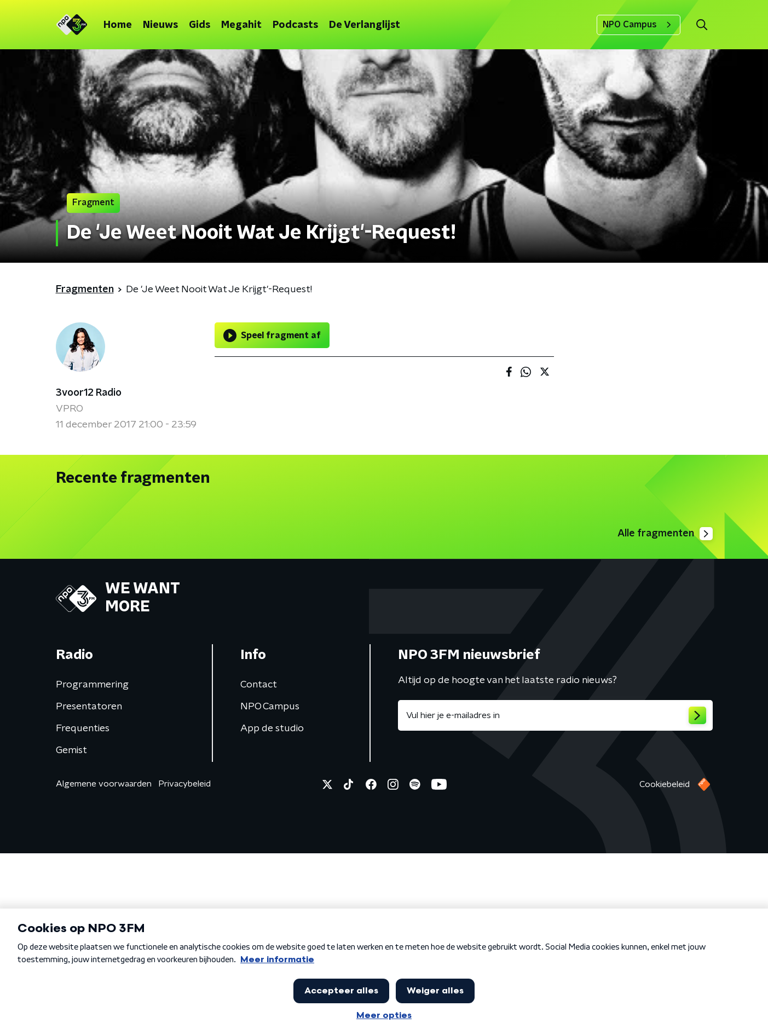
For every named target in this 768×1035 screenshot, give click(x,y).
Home (117, 25)
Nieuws (160, 25)
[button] (702, 25)
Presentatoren (89, 888)
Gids (199, 25)
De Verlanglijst (364, 25)
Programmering (92, 866)
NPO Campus (638, 24)
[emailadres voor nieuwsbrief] (555, 897)
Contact (258, 866)
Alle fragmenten (665, 715)
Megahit (241, 25)
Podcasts (295, 25)
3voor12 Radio (89, 393)
